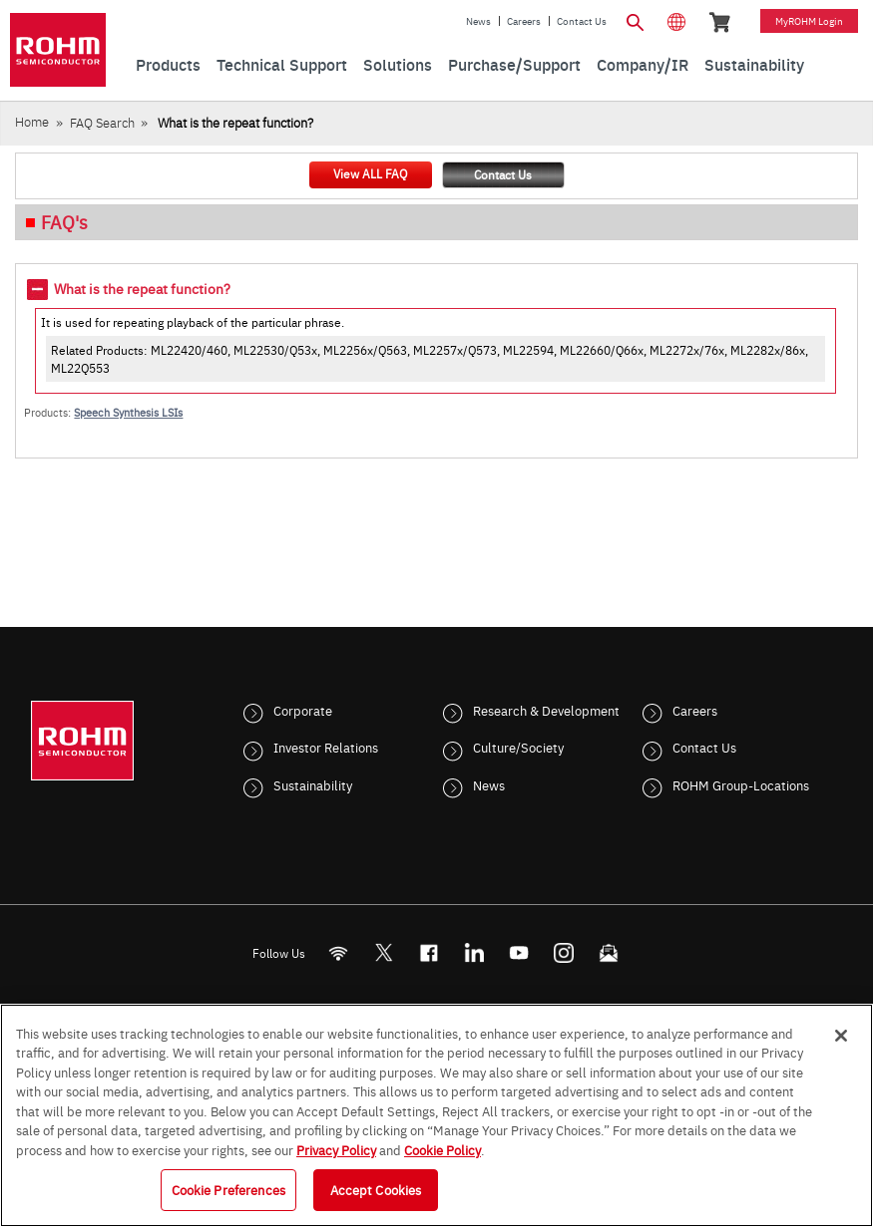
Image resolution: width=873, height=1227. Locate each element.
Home (32, 121)
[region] (436, 1115)
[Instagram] (563, 952)
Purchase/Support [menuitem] (514, 64)
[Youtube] (518, 952)
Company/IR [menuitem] (642, 64)
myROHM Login (809, 21)
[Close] (841, 1036)
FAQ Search (102, 122)
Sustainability (312, 784)
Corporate (302, 710)
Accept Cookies (376, 1189)
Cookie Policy (442, 1149)
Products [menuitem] (168, 64)
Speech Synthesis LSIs (128, 412)
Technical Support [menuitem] (282, 64)
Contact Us (582, 21)
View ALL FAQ (370, 173)
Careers (524, 21)
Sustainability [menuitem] (754, 64)
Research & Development (546, 710)
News (478, 21)
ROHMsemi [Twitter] (383, 952)
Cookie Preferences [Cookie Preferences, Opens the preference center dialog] (228, 1189)
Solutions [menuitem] (397, 64)
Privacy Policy (336, 1149)
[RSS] (337, 952)
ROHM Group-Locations (740, 784)
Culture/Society (518, 747)
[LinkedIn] (473, 952)
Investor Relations (325, 747)
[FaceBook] (428, 952)
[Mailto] (608, 952)
